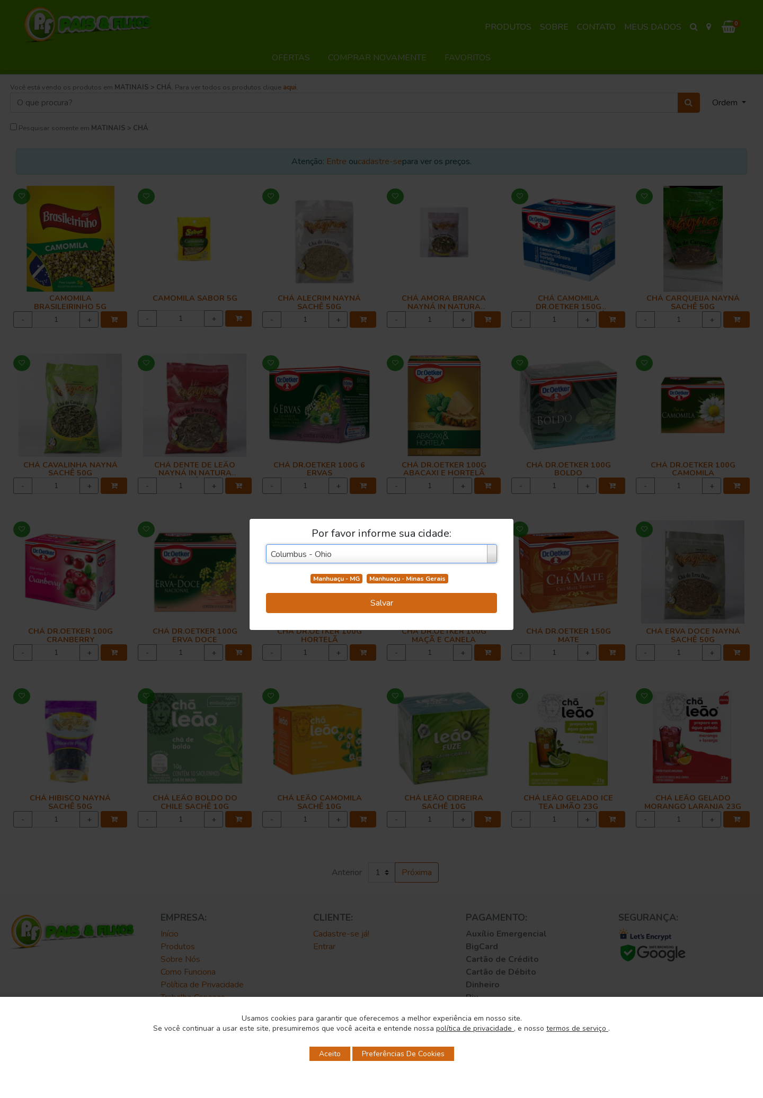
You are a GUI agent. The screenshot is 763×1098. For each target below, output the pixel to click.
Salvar (381, 603)
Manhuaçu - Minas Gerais (407, 578)
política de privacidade (475, 1028)
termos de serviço (577, 1028)
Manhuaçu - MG (336, 578)
